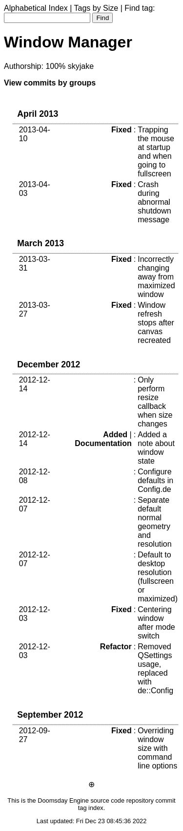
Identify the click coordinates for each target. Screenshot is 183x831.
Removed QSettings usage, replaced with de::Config (155, 668)
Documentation (103, 443)
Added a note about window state (156, 447)
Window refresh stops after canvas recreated (156, 322)
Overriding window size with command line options (157, 748)
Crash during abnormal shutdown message (154, 202)
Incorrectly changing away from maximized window (156, 276)
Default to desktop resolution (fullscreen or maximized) (158, 577)
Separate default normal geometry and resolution (154, 522)
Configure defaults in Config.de (155, 480)
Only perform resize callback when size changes (155, 402)
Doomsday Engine (63, 800)
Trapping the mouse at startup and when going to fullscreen (156, 152)
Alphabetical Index (36, 8)
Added (115, 434)
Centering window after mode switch (156, 622)
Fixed (121, 130)
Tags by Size (96, 8)
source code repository (121, 800)
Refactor (116, 646)
